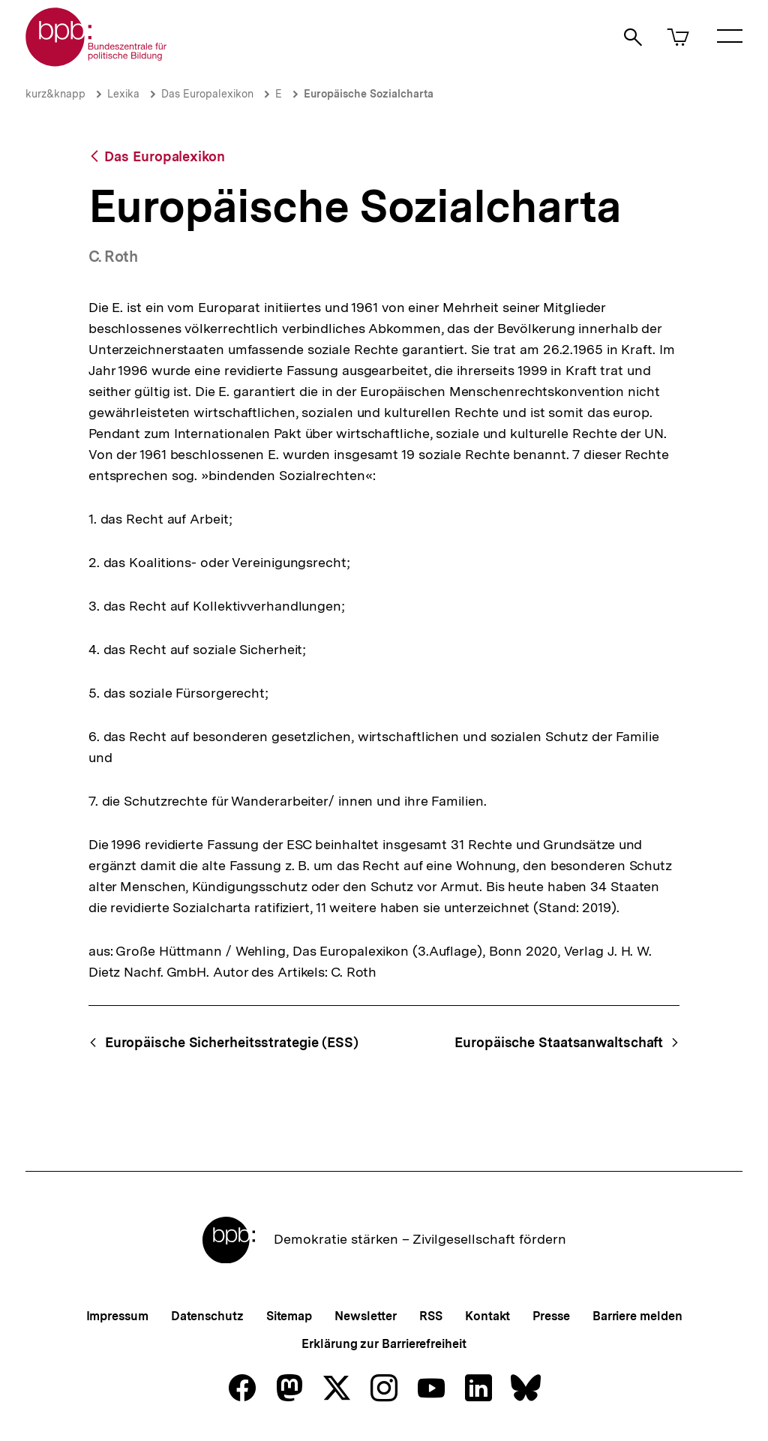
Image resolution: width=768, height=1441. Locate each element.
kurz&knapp (56, 94)
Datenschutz (207, 1316)
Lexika (123, 94)
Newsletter (365, 1316)
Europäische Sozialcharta (369, 94)
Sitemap (289, 1316)
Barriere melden (637, 1316)
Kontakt (487, 1316)
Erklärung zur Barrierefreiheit (384, 1344)
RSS (430, 1316)
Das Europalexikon (207, 94)
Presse (550, 1316)
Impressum (117, 1316)
